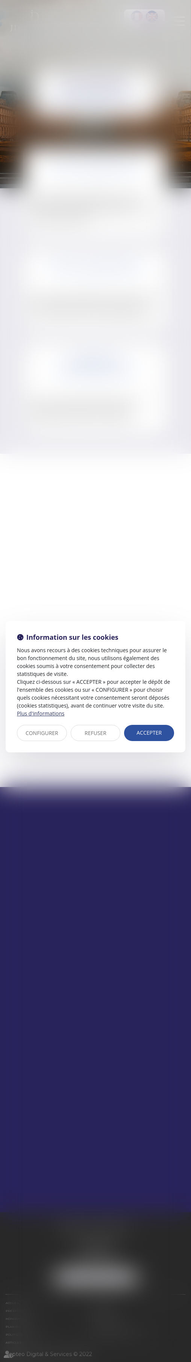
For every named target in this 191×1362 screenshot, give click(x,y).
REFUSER (95, 733)
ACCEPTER (149, 732)
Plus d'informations (40, 713)
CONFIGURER (42, 733)
